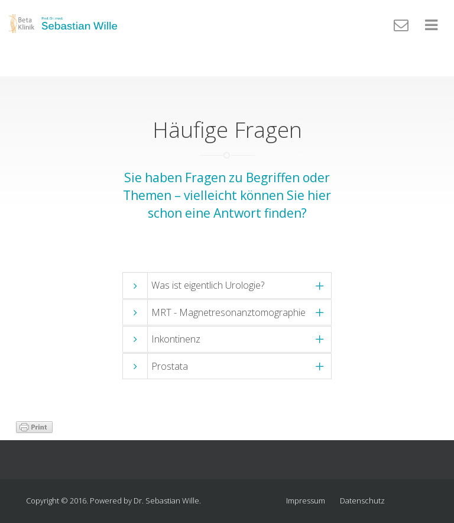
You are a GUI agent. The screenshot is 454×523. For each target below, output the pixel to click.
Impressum (305, 500)
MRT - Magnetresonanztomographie (228, 312)
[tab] (227, 285)
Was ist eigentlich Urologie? (207, 285)
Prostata (169, 366)
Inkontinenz (175, 339)
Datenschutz (362, 500)
